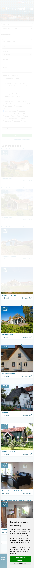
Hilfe (2, 559)
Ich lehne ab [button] (20, 560)
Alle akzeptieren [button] (20, 557)
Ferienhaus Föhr (30, 383)
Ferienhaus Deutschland (6, 305)
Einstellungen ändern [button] (20, 563)
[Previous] (2, 542)
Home (3, 558)
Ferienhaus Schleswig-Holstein (19, 305)
